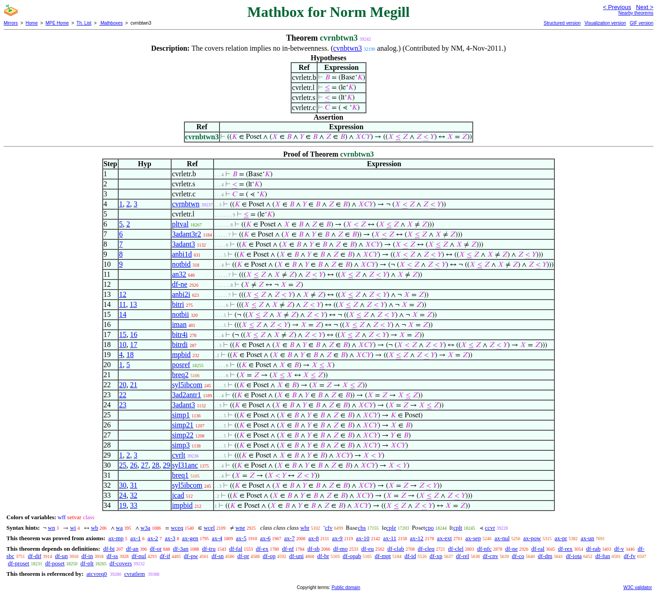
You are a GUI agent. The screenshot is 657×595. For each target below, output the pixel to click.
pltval (180, 224)
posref (181, 365)
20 (122, 385)
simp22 (182, 435)
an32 (179, 274)
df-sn (218, 556)
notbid (181, 264)
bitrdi (180, 344)
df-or (156, 548)
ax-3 (170, 538)
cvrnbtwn (185, 204)
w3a (146, 527)
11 (122, 304)
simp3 (181, 445)
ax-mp (116, 538)
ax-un (587, 538)
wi (73, 527)
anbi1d (182, 254)
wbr (304, 527)
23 (122, 405)
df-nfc (484, 548)
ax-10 (363, 538)
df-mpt (383, 556)
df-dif (35, 556)
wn (51, 527)
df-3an (180, 548)
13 (133, 304)
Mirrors (11, 23)
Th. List (84, 23)
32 (133, 495)
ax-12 (417, 538)
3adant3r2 (186, 234)
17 (133, 344)
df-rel (462, 556)
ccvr (490, 527)
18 (130, 354)
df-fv (630, 556)
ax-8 (313, 538)
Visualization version (605, 23)
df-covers (121, 563)
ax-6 (265, 538)
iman (179, 324)
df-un (61, 556)
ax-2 (152, 538)
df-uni (296, 556)
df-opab (352, 556)
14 (122, 314)
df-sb (314, 548)
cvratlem (134, 573)
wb (94, 527)
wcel (209, 527)
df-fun (602, 556)
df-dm (545, 556)
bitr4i (180, 334)
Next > (644, 7)
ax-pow (532, 538)
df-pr (243, 556)
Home (32, 23)
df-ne (180, 284)
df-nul (138, 556)
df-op (269, 556)
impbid (182, 505)
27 (144, 465)
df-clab (395, 548)
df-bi (109, 548)
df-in (87, 556)
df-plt (87, 563)
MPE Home (57, 23)
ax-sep (473, 538)
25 (122, 465)
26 (133, 465)
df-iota (574, 556)
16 (133, 334)
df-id (410, 556)
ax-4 (217, 538)
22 (122, 395)
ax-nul (502, 538)
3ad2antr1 (186, 395)
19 (122, 505)
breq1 (180, 475)
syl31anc (185, 465)
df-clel (456, 548)
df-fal (235, 548)
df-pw (191, 556)
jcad (178, 495)
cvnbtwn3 (347, 48)
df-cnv (490, 556)
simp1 (181, 415)
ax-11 (389, 538)
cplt (457, 527)
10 (122, 344)
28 (155, 465)
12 (122, 294)
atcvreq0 (96, 573)
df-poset (55, 563)
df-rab (593, 548)
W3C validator (637, 587)
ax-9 (337, 538)
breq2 (180, 375)
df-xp (435, 556)
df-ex (262, 548)
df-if (165, 556)
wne (240, 527)
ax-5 (241, 538)
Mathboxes (111, 23)
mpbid (181, 354)
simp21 (182, 425)
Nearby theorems (635, 13)
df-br (323, 556)
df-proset (18, 563)
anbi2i (181, 294)
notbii (180, 314)
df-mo (340, 548)
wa (119, 527)
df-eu (367, 548)
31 (133, 485)
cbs (361, 527)
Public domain (346, 587)
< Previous (617, 7)
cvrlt (178, 455)
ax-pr (561, 538)
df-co (518, 556)
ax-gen (190, 538)
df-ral (537, 548)
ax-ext (444, 538)
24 (122, 495)
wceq (177, 527)
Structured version (561, 23)
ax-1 (135, 538)
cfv (329, 527)
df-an (132, 548)
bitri (178, 304)
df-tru (209, 548)
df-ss (112, 556)
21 (133, 385)
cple (391, 527)
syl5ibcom (187, 385)
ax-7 (289, 538)
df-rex (565, 548)
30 (122, 485)
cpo (429, 527)
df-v (619, 548)
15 (122, 334)
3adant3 (183, 244)
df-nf (288, 548)
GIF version (641, 23)
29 (166, 465)
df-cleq (425, 548)
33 (133, 505)
